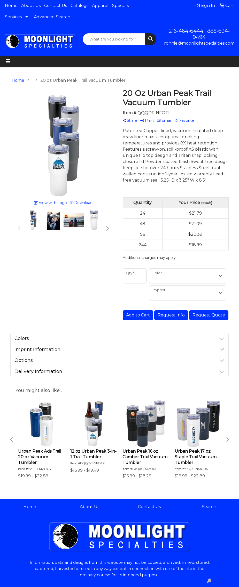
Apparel (100, 5)
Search (209, 506)
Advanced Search (52, 16)
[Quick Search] (114, 39)
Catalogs (79, 5)
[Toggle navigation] (8, 61)
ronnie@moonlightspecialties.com (199, 43)
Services (13, 16)
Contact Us (55, 5)
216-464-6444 (186, 31)
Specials (120, 5)
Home (11, 5)
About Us (31, 5)
